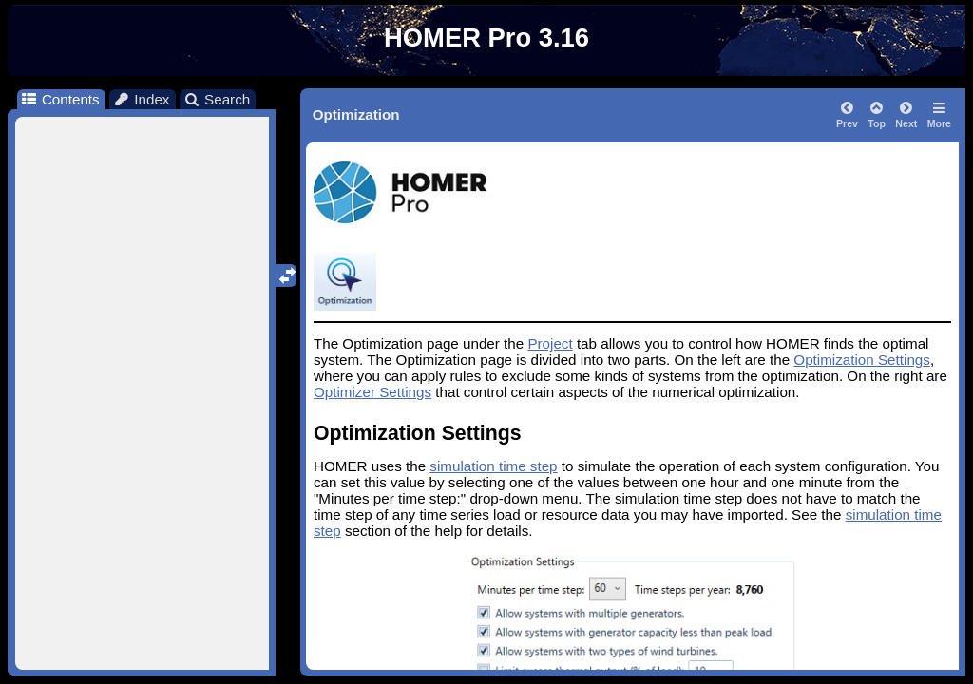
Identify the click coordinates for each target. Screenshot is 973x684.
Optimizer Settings (372, 392)
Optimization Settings (861, 360)
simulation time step (493, 466)
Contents (59, 99)
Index (141, 99)
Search (217, 99)
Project (549, 343)
